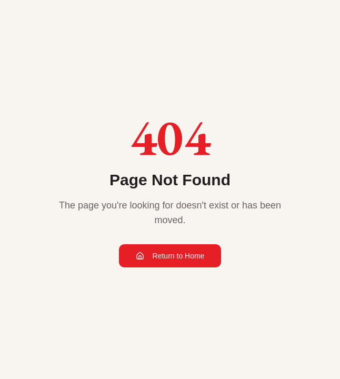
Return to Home (170, 256)
